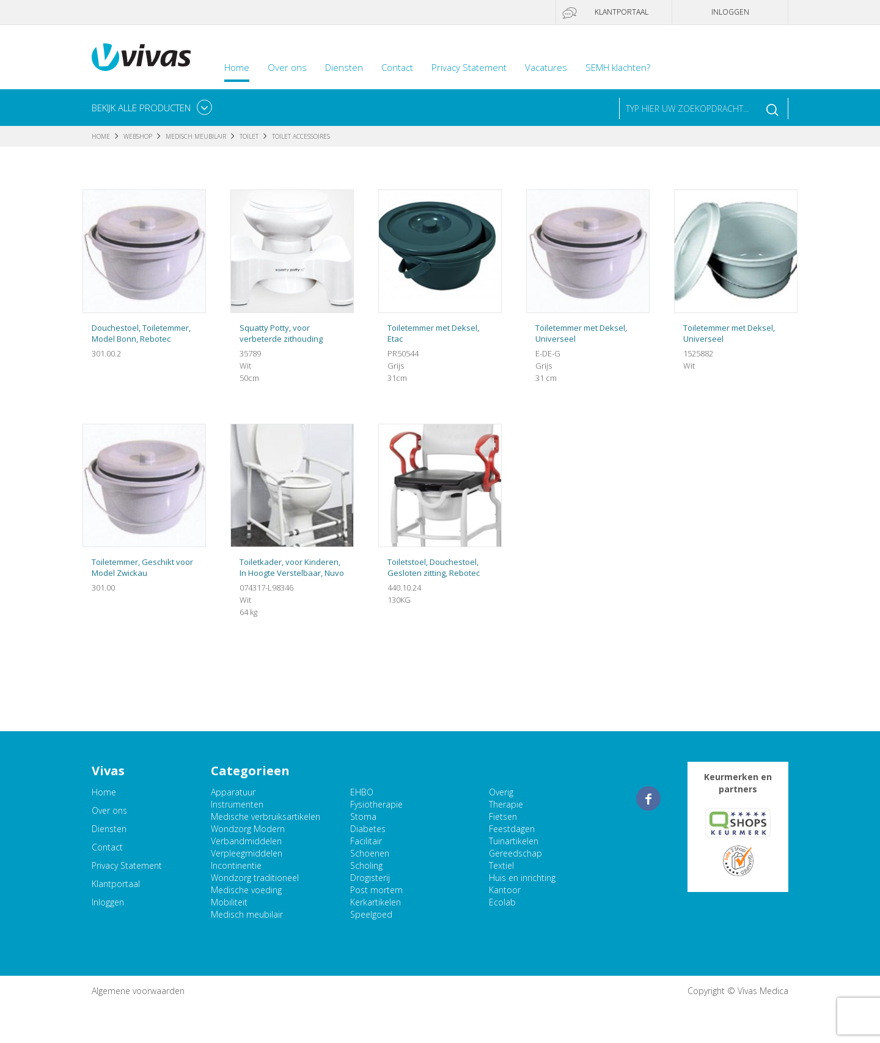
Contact (397, 67)
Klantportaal (621, 12)
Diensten (344, 67)
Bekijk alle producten (141, 107)
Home (236, 67)
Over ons (287, 67)
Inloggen (730, 12)
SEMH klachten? (617, 67)
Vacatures (546, 67)
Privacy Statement (469, 67)
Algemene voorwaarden (138, 991)
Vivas (141, 57)
